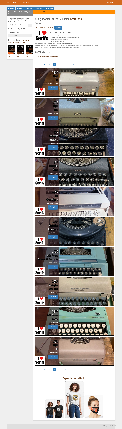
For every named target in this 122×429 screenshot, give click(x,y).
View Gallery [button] (53, 88)
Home (36, 12)
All (36, 27)
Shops (23, 42)
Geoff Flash (44, 12)
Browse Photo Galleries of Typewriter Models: (17, 29)
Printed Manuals (25, 40)
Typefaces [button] (39, 8)
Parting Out (50, 27)
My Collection (42, 27)
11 (62, 64)
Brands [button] (11, 8)
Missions (26, 2)
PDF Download (11, 57)
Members (110, 2)
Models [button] (20, 8)
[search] (20, 32)
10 (59, 64)
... (40, 64)
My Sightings (58, 27)
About (16, 2)
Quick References (17, 42)
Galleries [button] (29, 8)
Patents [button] (49, 8)
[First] (36, 64)
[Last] (73, 64)
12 (65, 64)
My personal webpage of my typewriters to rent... (48, 56)
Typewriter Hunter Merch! (74, 378)
